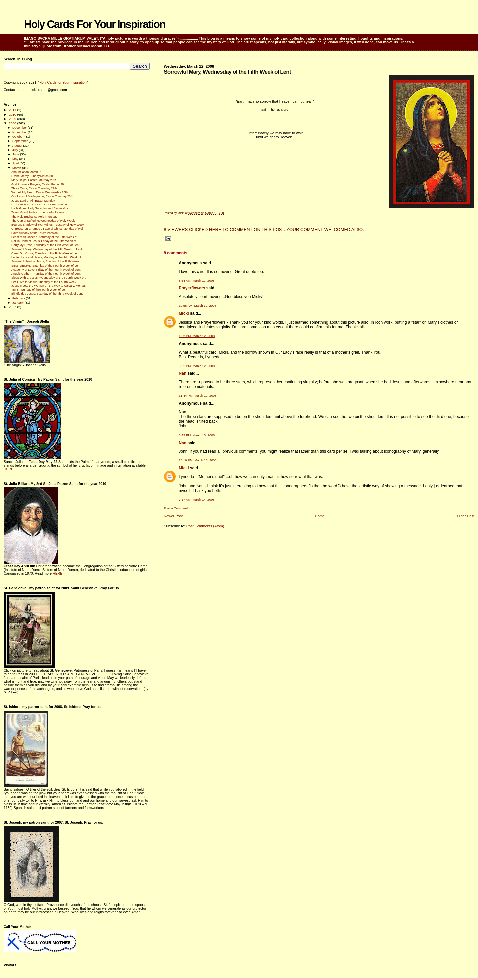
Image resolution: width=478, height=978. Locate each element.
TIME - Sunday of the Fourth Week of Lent (39, 289)
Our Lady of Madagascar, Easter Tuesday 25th (42, 196)
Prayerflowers (192, 288)
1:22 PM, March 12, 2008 (197, 336)
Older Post (465, 516)
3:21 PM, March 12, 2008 (197, 365)
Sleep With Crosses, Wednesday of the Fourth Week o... (48, 277)
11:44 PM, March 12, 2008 (198, 395)
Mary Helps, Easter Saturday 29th (33, 180)
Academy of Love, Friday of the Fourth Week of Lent (45, 269)
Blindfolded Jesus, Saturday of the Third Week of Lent (47, 293)
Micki (184, 313)
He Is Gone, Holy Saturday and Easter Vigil (39, 208)
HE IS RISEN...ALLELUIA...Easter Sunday (39, 204)
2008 (13, 123)
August (17, 145)
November (20, 132)
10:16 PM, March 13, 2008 (198, 460)
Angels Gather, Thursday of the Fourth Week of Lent (45, 273)
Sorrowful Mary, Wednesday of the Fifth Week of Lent (227, 71)
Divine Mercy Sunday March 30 (32, 176)
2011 (13, 110)
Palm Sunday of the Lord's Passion (34, 233)
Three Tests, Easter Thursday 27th (34, 188)
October (18, 136)
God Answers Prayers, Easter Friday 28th (38, 184)
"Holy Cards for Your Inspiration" (63, 82)
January (18, 302)
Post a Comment (176, 508)
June (16, 154)
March (17, 168)
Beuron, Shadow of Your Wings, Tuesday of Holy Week (47, 224)
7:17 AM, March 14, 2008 (197, 499)
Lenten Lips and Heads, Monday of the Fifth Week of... (47, 257)
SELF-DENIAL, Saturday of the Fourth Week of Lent (45, 265)
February (19, 298)
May (15, 159)
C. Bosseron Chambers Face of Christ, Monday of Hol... (48, 228)
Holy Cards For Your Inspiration (94, 24)
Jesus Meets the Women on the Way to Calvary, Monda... (49, 285)
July (15, 150)
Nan (182, 373)
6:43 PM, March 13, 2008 (197, 435)
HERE (8, 469)
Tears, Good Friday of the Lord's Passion (38, 212)
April (16, 163)
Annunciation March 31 (26, 172)
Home (320, 516)
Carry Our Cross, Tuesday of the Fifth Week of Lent (45, 253)
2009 (13, 119)
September (20, 141)
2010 (13, 114)
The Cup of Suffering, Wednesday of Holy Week (43, 220)
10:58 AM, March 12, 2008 (197, 305)
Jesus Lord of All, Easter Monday (33, 200)
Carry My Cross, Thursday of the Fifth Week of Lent (45, 245)
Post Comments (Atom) (205, 526)
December (20, 127)
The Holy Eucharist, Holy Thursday (34, 216)
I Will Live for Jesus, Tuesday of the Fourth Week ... (45, 282)
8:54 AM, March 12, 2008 (197, 280)
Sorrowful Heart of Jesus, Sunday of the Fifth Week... (46, 261)
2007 (13, 307)
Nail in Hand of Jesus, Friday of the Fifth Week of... (45, 241)
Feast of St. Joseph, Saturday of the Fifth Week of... (45, 237)
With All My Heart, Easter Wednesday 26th (39, 192)
